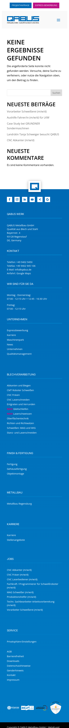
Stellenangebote (16, 539)
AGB (9, 651)
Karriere (11, 335)
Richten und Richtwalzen (20, 423)
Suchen (56, 92)
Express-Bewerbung (46, 5)
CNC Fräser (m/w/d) (17, 574)
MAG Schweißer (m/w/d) (20, 592)
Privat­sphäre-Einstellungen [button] (21, 641)
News (10, 344)
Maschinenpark (15, 339)
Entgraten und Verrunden (21, 404)
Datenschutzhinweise (18, 665)
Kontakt (11, 675)
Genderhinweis (15, 670)
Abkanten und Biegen (19, 385)
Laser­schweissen (19, 413)
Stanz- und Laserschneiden (22, 432)
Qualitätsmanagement (19, 353)
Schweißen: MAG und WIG (21, 427)
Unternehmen (15, 349)
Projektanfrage (21, 5)
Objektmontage (15, 473)
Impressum (13, 679)
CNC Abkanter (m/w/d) (20, 140)
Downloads (13, 661)
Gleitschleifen (17, 409)
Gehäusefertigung (17, 468)
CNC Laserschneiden (18, 399)
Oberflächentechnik (18, 418)
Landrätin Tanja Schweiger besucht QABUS (33, 134)
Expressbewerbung (17, 330)
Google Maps (23, 273)
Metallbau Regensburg (19, 503)
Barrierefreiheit (15, 656)
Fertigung (12, 464)
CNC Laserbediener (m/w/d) (22, 579)
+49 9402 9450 (24, 262)
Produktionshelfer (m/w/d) (21, 596)
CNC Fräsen (13, 394)
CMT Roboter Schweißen (20, 390)
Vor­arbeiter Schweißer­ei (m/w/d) (27, 111)
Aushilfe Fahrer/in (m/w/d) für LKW (28, 117)
